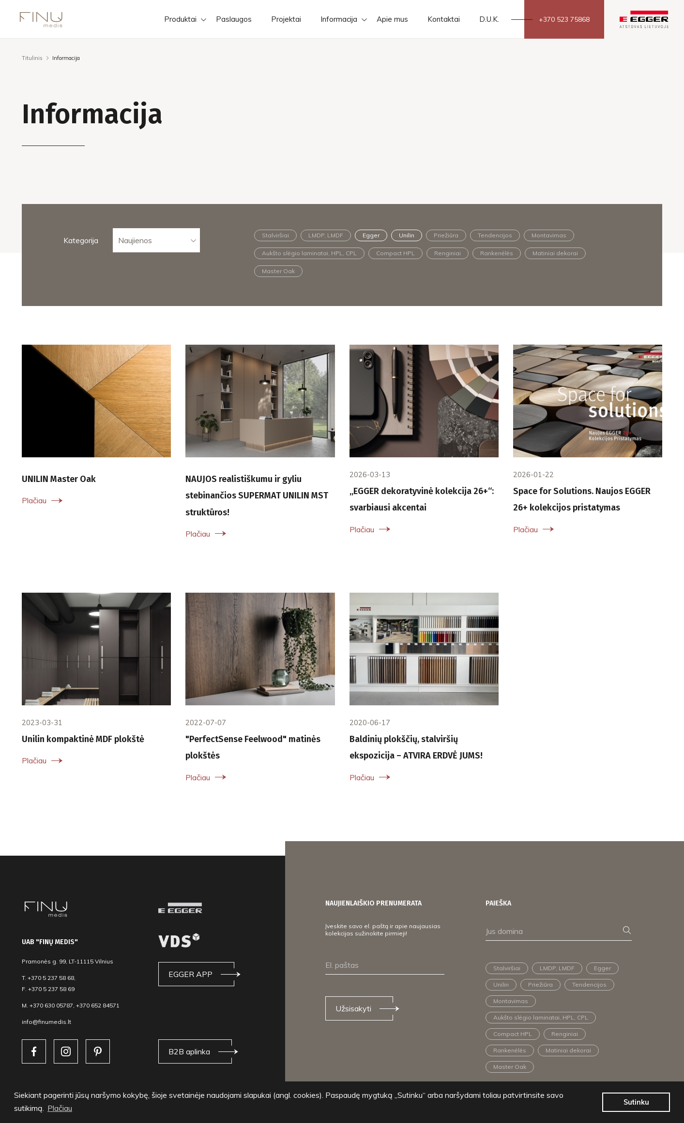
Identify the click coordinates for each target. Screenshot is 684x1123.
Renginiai (447, 253)
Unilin (406, 235)
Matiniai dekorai (555, 253)
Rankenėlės (496, 253)
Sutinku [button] (636, 1102)
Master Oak (278, 271)
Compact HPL (395, 253)
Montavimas (549, 235)
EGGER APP (190, 974)
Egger (371, 235)
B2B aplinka (189, 1051)
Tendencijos (495, 235)
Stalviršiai (275, 235)
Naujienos (135, 240)
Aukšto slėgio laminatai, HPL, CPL (309, 253)
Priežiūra (446, 235)
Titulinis (32, 58)
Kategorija (80, 240)
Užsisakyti (353, 1008)
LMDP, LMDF (325, 235)
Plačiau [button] (59, 1108)
